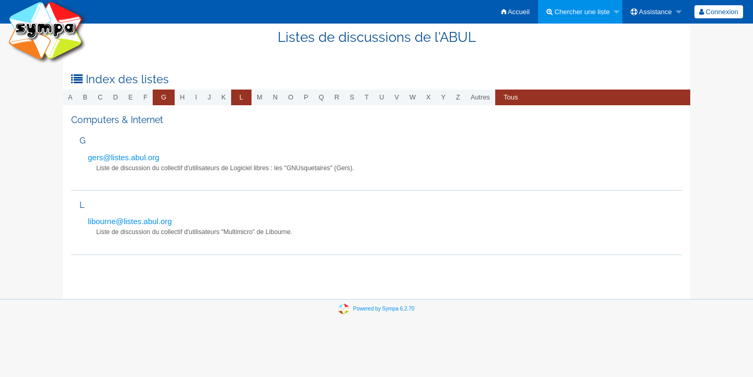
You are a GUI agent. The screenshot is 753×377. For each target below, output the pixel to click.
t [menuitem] (366, 97)
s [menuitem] (352, 97)
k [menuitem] (223, 97)
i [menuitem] (196, 97)
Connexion (718, 12)
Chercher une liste (578, 12)
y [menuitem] (443, 97)
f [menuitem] (145, 97)
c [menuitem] (100, 97)
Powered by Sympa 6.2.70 (383, 309)
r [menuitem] (337, 97)
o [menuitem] (290, 97)
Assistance (651, 12)
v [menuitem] (396, 97)
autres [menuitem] (480, 97)
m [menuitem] (260, 97)
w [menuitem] (412, 97)
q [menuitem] (321, 97)
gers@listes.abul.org (123, 157)
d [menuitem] (115, 97)
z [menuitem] (458, 97)
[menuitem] (515, 12)
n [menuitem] (275, 97)
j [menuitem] (209, 97)
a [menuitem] (70, 97)
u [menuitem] (381, 97)
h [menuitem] (182, 97)
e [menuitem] (131, 97)
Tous (511, 97)
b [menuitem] (85, 97)
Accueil (515, 12)
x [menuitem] (428, 97)
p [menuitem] (306, 97)
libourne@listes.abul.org (130, 221)
